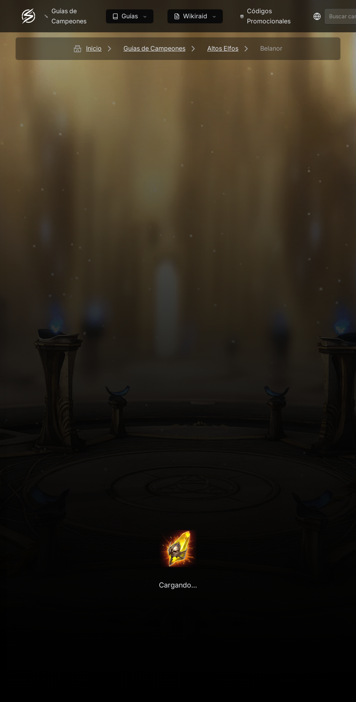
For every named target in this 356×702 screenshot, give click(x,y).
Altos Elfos (222, 48)
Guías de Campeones (154, 48)
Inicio (94, 48)
